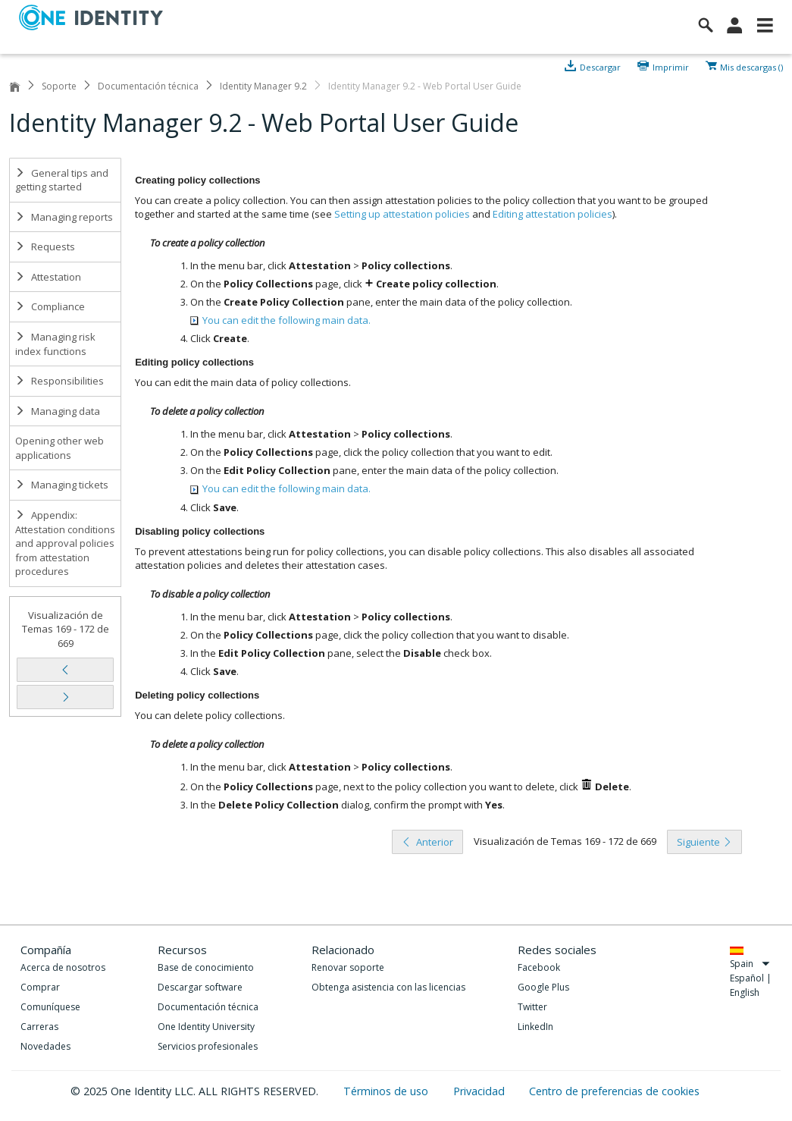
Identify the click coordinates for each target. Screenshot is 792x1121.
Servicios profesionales (208, 1046)
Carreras (39, 1026)
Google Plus (543, 987)
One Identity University (206, 1026)
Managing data (57, 411)
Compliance (50, 306)
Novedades (45, 1046)
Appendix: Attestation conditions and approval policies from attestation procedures (65, 543)
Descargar (600, 66)
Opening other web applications (59, 448)
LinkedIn (535, 1026)
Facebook (539, 967)
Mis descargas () (751, 66)
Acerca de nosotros (62, 967)
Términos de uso (387, 1091)
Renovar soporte (347, 967)
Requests (45, 246)
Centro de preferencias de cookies (614, 1091)
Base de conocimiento (206, 967)
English (744, 992)
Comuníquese (50, 1006)
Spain (750, 963)
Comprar (40, 987)
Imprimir (671, 66)
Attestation (48, 277)
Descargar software (200, 987)
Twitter (532, 1006)
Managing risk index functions (55, 344)
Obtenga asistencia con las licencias (388, 987)
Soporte (59, 86)
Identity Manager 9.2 (263, 86)
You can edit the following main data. (280, 320)
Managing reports (64, 217)
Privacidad (480, 1091)
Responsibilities (59, 381)
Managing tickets (61, 484)
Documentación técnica (148, 86)
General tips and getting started (61, 180)
